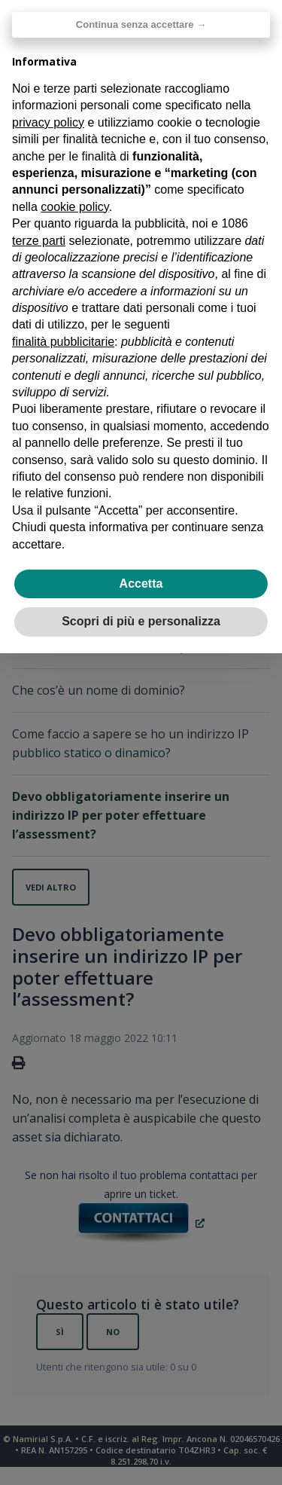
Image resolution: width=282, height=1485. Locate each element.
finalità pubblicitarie (63, 341)
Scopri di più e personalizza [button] (141, 621)
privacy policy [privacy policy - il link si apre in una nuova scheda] (48, 122)
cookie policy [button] (74, 206)
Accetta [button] (141, 583)
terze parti (38, 240)
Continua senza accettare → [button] (141, 24)
